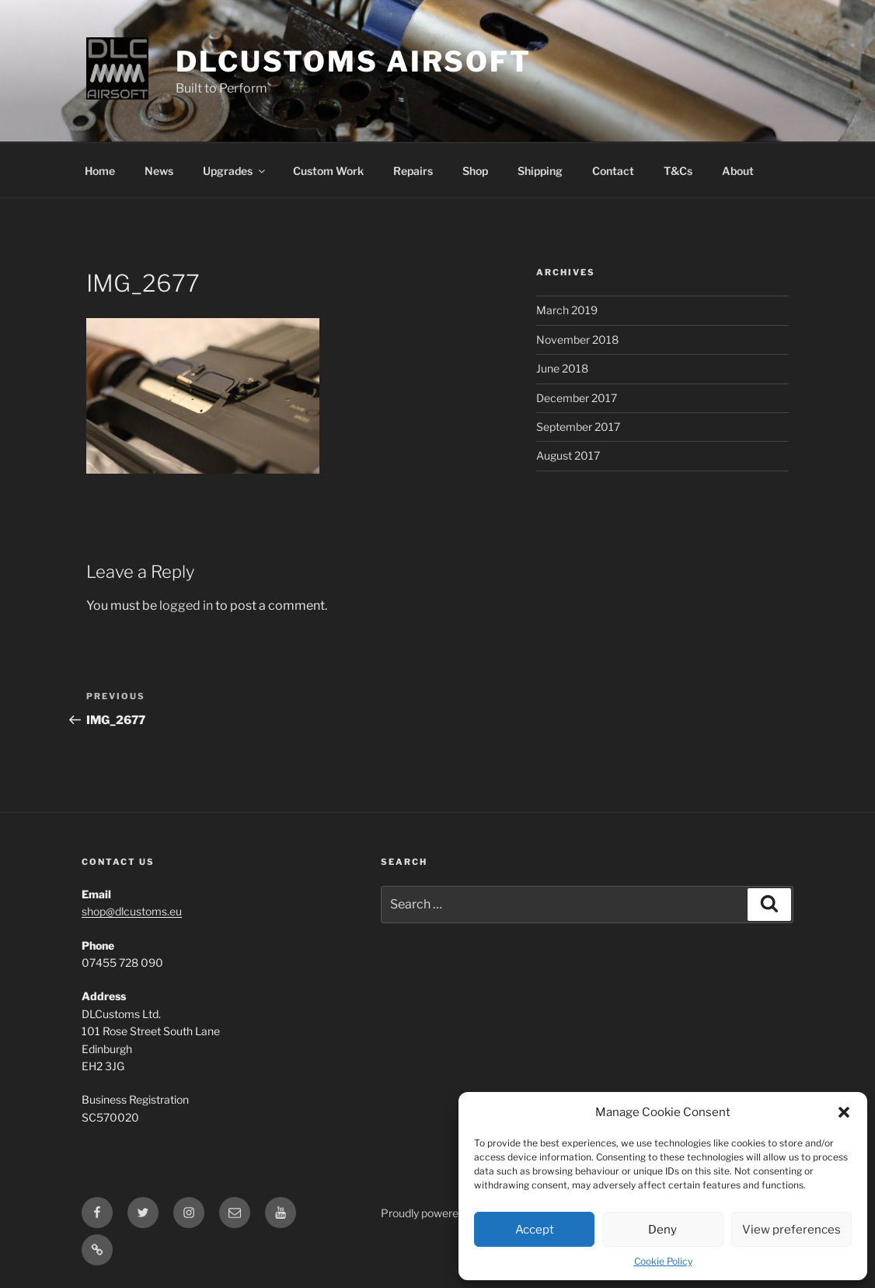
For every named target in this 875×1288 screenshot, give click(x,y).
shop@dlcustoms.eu (132, 911)
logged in (186, 605)
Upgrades (235, 170)
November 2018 (577, 339)
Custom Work (328, 170)
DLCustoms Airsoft (354, 61)
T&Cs (678, 170)
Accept (534, 1230)
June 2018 (562, 368)
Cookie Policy (663, 1261)
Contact (613, 170)
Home (100, 170)
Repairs (413, 170)
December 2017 (576, 397)
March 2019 (567, 310)
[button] (844, 1112)
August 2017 (568, 455)
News (159, 170)
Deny (662, 1230)
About (738, 170)
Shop (475, 170)
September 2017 (578, 426)
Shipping (540, 170)
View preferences (791, 1230)
